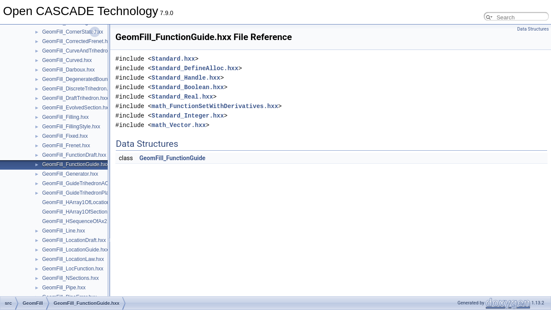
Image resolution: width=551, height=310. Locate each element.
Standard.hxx (173, 59)
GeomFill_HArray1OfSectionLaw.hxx (84, 212)
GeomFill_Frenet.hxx (66, 146)
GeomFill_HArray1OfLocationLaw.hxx (85, 202)
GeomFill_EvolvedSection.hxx (76, 108)
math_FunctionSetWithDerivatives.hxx (215, 106)
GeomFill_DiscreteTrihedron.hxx (79, 89)
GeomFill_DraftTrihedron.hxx (75, 98)
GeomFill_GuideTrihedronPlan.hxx (81, 193)
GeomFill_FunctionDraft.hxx (74, 155)
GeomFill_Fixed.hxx (65, 136)
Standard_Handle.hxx (186, 78)
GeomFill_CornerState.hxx (72, 32)
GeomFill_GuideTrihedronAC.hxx (80, 183)
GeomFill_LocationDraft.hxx (74, 240)
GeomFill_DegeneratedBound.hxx (81, 79)
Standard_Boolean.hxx (188, 87)
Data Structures (533, 29)
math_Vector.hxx (179, 125)
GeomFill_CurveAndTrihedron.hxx (81, 51)
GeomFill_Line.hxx (63, 231)
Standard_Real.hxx (182, 97)
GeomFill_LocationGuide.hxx (75, 250)
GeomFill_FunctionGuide (172, 158)
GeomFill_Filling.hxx (65, 117)
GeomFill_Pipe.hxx (64, 288)
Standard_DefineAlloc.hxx (195, 68)
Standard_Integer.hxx (188, 116)
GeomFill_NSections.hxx (70, 278)
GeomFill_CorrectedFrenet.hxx (77, 41)
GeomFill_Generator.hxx (70, 174)
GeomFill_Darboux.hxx (68, 70)
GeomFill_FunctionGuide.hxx (75, 164)
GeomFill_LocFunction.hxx (72, 269)
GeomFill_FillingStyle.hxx (71, 127)
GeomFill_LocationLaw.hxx (73, 259)
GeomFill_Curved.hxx (67, 60)
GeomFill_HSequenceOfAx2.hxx (79, 221)
